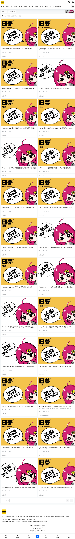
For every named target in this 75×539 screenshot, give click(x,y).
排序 (4, 11)
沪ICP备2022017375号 (38, 528)
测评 (20, 6)
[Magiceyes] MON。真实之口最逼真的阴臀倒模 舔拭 (19, 168)
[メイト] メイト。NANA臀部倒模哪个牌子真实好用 (55, 247)
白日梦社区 (42, 525)
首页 (2, 6)
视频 (41, 6)
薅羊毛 (31, 6)
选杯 (15, 6)
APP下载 (48, 6)
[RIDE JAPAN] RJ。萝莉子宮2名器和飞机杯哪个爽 (18, 88)
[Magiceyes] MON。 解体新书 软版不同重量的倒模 (18, 487)
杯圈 (25, 6)
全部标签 (12, 11)
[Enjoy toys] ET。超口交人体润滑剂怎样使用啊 (54, 88)
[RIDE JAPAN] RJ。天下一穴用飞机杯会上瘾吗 (17, 287)
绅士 (36, 6)
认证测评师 (57, 6)
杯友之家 (9, 6)
